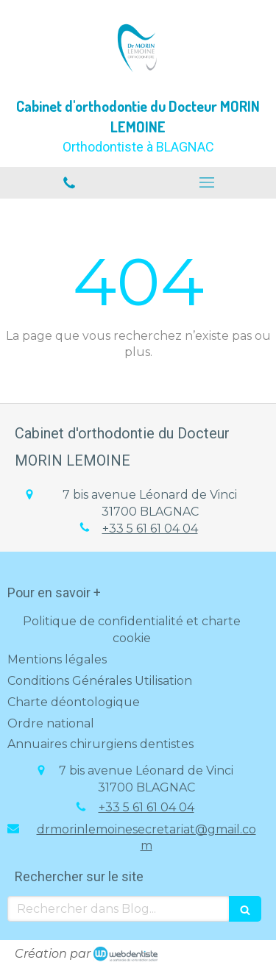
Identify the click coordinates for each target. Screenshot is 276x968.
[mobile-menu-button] (207, 182)
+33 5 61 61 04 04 (150, 528)
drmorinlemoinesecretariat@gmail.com (146, 837)
